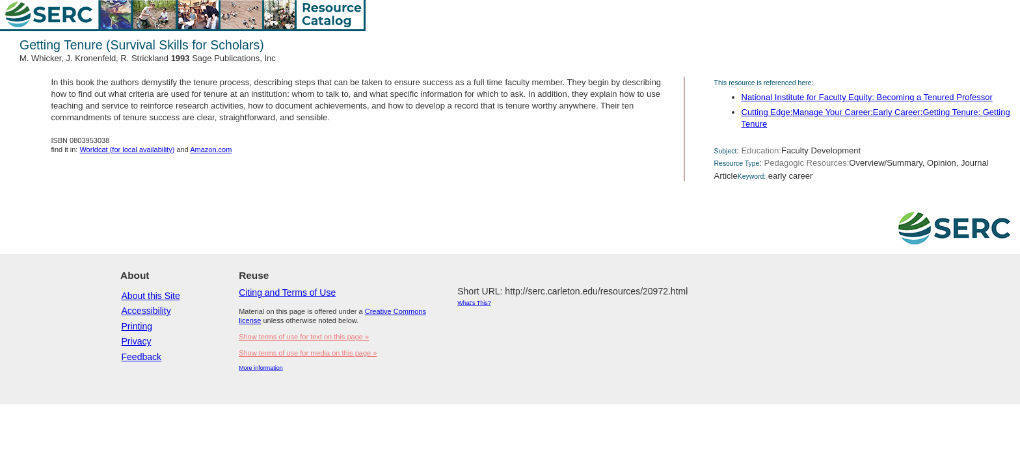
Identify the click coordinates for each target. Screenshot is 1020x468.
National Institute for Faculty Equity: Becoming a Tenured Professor (867, 97)
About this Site (151, 296)
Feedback (141, 357)
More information (261, 368)
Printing (137, 326)
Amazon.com (211, 149)
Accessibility (146, 311)
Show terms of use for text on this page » (304, 337)
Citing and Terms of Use (287, 292)
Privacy (137, 341)
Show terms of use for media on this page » (308, 353)
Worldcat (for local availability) (126, 149)
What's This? (474, 303)
